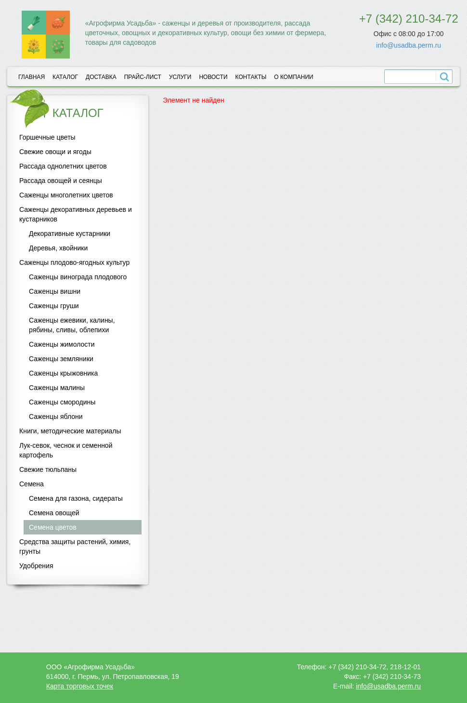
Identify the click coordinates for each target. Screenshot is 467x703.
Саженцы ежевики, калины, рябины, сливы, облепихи (72, 325)
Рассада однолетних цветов (63, 166)
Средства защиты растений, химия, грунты (74, 546)
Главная (31, 77)
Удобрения (36, 566)
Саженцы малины (57, 387)
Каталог (65, 77)
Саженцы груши (54, 306)
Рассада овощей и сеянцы (60, 180)
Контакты (251, 77)
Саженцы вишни (54, 291)
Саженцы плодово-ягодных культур (74, 262)
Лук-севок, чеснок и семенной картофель (65, 450)
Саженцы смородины (62, 402)
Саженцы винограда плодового (78, 277)
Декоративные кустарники (69, 233)
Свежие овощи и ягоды (55, 152)
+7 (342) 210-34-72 (408, 18)
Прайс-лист (142, 77)
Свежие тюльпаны (48, 469)
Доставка (101, 77)
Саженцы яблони (56, 416)
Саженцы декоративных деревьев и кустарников (75, 214)
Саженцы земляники (61, 359)
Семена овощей (54, 513)
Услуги (180, 77)
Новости (213, 77)
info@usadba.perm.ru (408, 45)
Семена (31, 484)
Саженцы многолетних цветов (66, 195)
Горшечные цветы (47, 137)
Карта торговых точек (79, 686)
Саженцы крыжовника (63, 373)
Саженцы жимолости (62, 344)
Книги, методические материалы (70, 431)
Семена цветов (53, 527)
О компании (293, 77)
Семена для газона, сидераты (76, 498)
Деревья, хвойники (58, 248)
